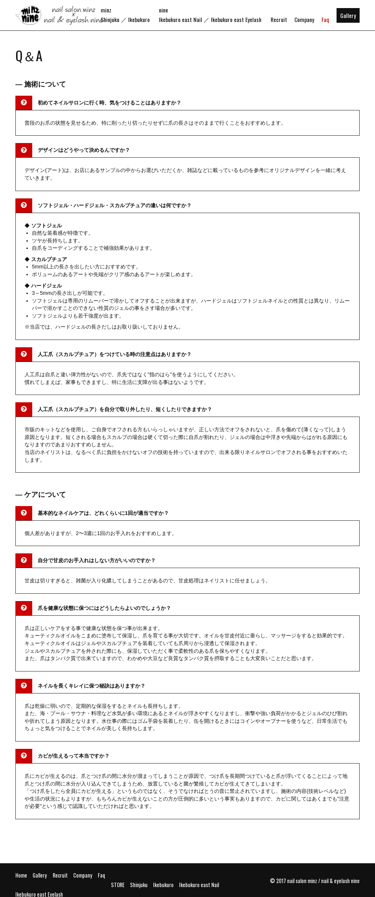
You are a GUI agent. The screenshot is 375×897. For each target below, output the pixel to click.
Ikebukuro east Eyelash (236, 19)
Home (21, 875)
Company (304, 19)
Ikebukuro (139, 19)
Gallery (348, 15)
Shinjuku (110, 19)
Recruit (279, 19)
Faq (325, 19)
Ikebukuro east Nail (180, 19)
